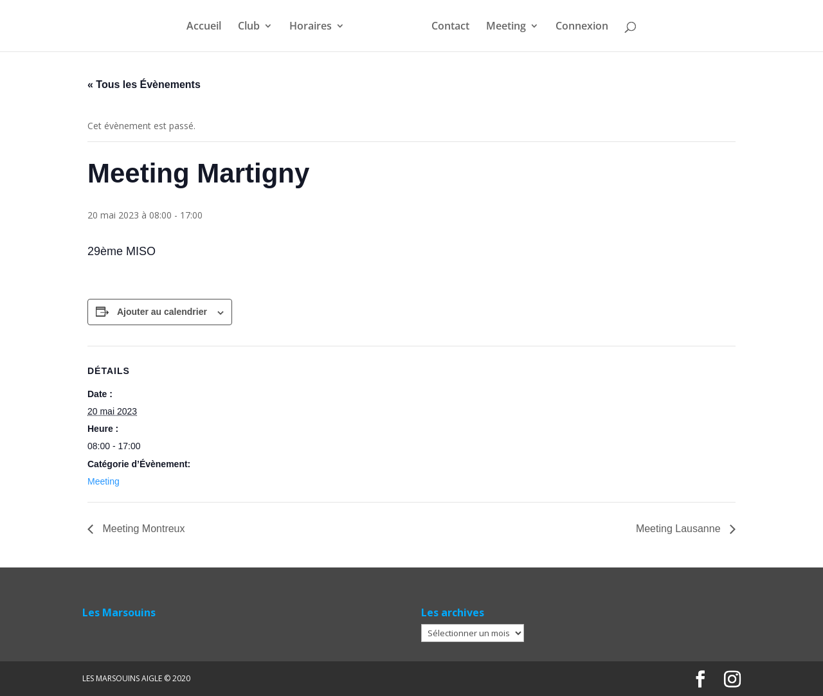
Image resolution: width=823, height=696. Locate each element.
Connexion (582, 27)
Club (249, 27)
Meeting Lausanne (679, 528)
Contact (450, 27)
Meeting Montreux (142, 528)
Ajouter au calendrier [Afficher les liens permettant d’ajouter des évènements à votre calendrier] (162, 312)
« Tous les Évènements (144, 84)
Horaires (310, 27)
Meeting (506, 27)
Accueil (203, 27)
